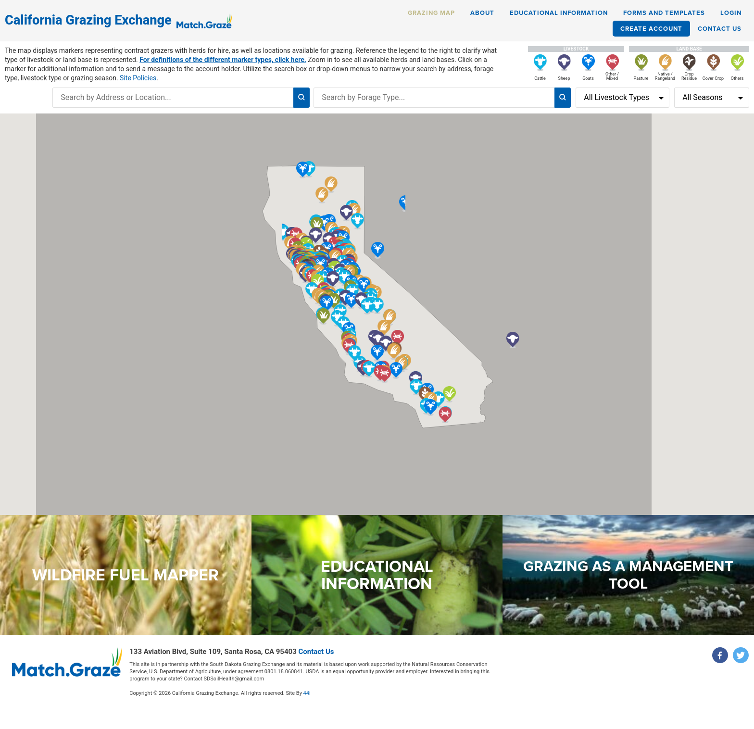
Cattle (540, 78)
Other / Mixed (612, 76)
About (482, 12)
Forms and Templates (664, 12)
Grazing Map (431, 12)
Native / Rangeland (665, 76)
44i (231, 689)
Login (730, 12)
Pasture (641, 78)
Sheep (564, 78)
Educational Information (559, 12)
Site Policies (138, 78)
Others (737, 78)
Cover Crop (713, 78)
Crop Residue (689, 76)
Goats (588, 78)
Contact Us (719, 28)
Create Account (651, 28)
